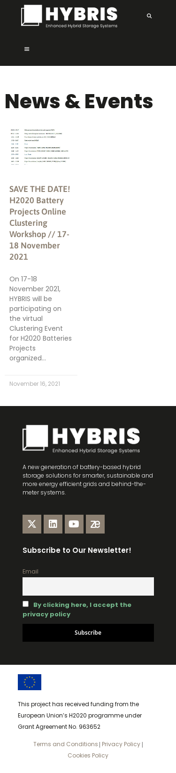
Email (30, 571)
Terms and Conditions (65, 744)
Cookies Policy (88, 755)
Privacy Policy (120, 744)
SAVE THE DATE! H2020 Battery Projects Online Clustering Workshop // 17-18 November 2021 (39, 223)
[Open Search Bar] (149, 16)
